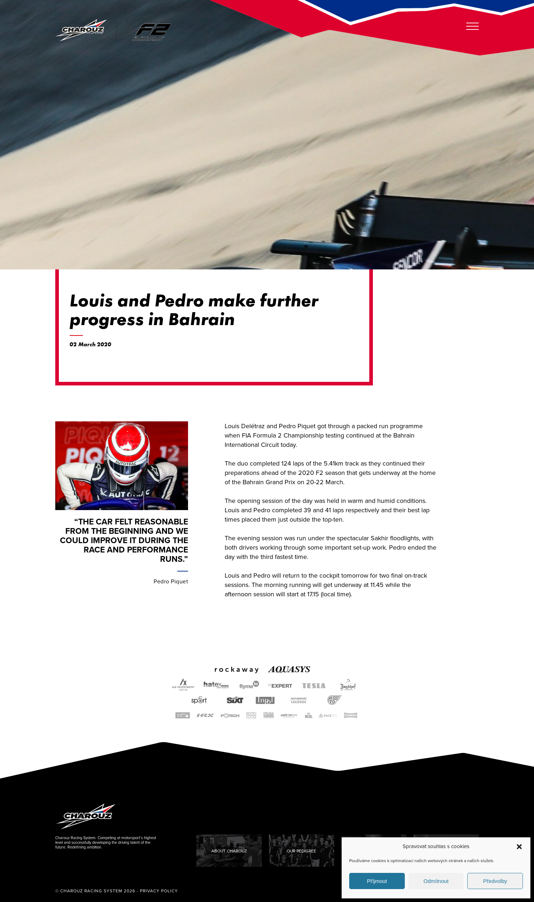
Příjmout (377, 881)
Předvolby (495, 881)
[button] (519, 846)
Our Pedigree (301, 851)
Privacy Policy (159, 890)
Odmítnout (436, 881)
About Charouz (229, 851)
